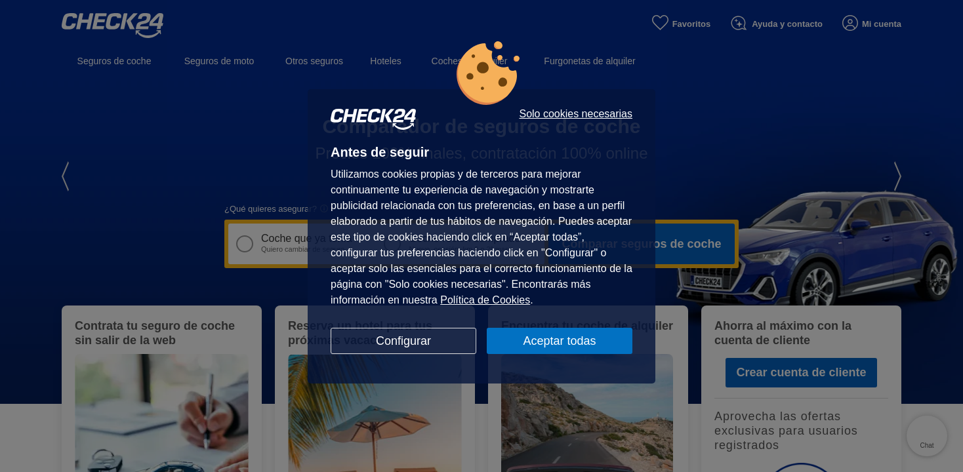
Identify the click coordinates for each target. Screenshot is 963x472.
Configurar (403, 340)
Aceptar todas (559, 340)
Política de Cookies (485, 299)
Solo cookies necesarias (575, 114)
